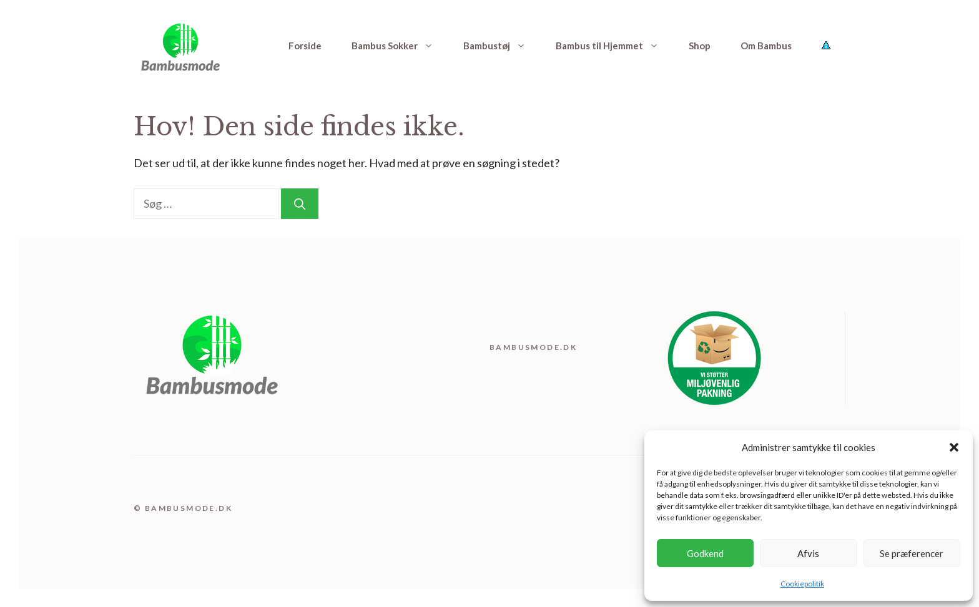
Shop (700, 45)
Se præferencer (911, 553)
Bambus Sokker (400, 45)
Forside (305, 45)
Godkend (705, 553)
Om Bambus (766, 45)
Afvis (808, 553)
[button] (954, 447)
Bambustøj (502, 45)
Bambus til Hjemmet (615, 45)
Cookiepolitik (802, 583)
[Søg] (299, 203)
